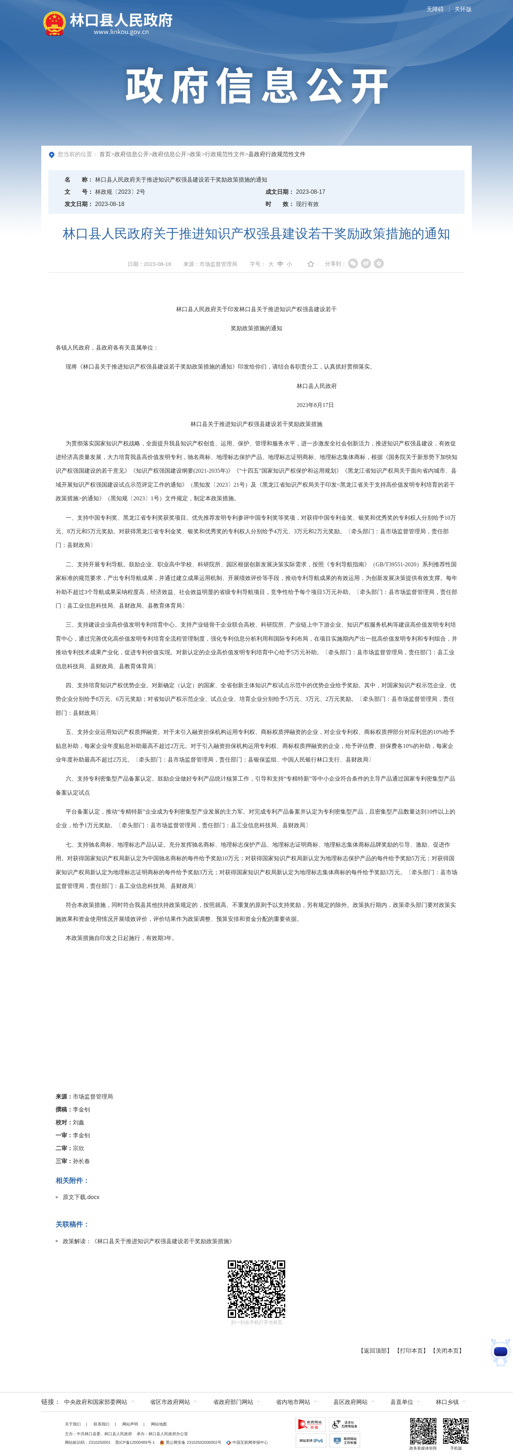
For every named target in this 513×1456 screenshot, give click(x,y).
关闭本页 (447, 1351)
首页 (105, 154)
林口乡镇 (447, 1402)
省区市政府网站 (170, 1402)
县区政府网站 (350, 1402)
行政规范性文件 (225, 154)
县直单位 (401, 1402)
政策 (195, 154)
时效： (279, 204)
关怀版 (463, 9)
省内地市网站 (293, 1402)
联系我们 (101, 1424)
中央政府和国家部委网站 (95, 1402)
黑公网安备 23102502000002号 (190, 1442)
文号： (79, 192)
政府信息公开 (131, 154)
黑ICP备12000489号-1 (135, 1442)
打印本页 (411, 1351)
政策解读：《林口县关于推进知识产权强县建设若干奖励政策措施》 (149, 1241)
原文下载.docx (81, 1197)
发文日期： (79, 204)
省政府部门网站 (233, 1402)
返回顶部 (375, 1351)
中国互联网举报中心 (247, 1442)
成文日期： (279, 192)
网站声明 (130, 1424)
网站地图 (159, 1424)
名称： (79, 180)
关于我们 (73, 1424)
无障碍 (435, 9)
